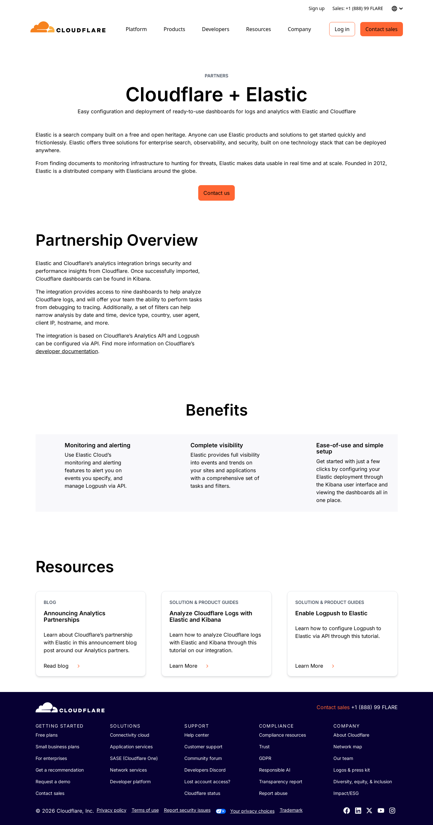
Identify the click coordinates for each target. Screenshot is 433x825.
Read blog (62, 666)
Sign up (316, 8)
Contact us (216, 193)
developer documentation (67, 351)
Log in (342, 29)
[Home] (69, 29)
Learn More (189, 666)
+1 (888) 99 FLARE (374, 707)
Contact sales (381, 29)
